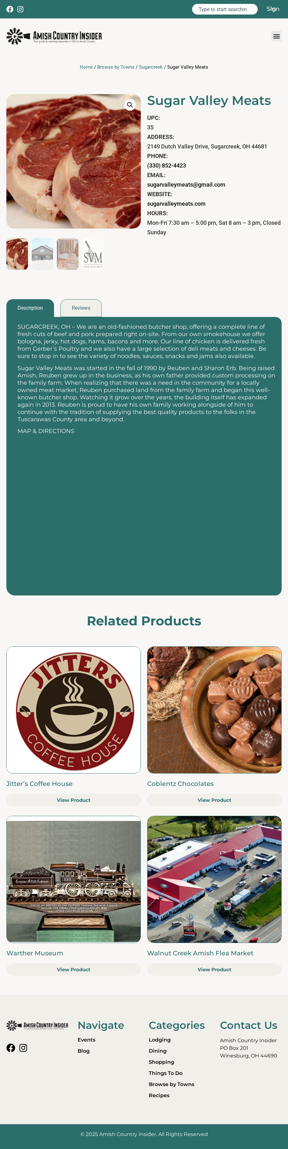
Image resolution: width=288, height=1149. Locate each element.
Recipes (159, 1095)
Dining (158, 1051)
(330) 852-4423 (166, 165)
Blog (84, 1051)
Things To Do (165, 1073)
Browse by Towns (115, 67)
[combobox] (225, 9)
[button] (276, 36)
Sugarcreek (151, 67)
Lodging (160, 1040)
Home (86, 67)
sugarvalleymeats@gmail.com (186, 184)
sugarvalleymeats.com (176, 203)
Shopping (161, 1062)
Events (86, 1040)
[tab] (30, 308)
